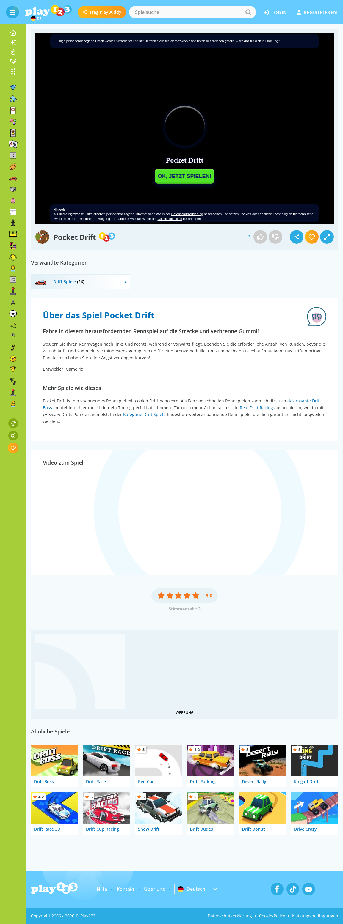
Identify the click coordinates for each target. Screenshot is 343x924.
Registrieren (317, 12)
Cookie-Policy (272, 916)
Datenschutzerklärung (230, 916)
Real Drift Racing (256, 407)
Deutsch (191, 889)
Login (275, 12)
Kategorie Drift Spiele (144, 414)
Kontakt (125, 889)
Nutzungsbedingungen (315, 916)
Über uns (154, 889)
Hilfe (102, 889)
